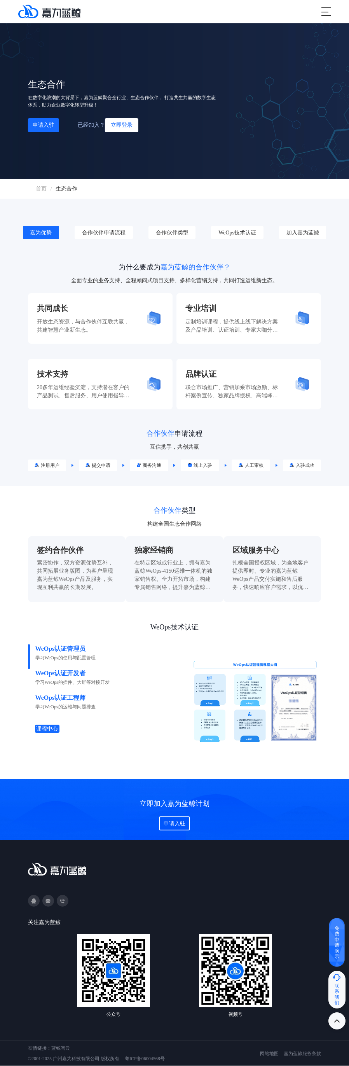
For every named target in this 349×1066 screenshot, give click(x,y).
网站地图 (269, 1054)
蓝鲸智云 (60, 1048)
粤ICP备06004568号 (145, 1059)
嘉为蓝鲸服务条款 (302, 1054)
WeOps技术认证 (237, 233)
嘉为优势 (41, 233)
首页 (41, 189)
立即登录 (122, 125)
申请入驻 (43, 125)
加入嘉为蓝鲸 (302, 233)
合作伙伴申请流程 (104, 233)
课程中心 (48, 729)
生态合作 (66, 189)
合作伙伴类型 (172, 233)
